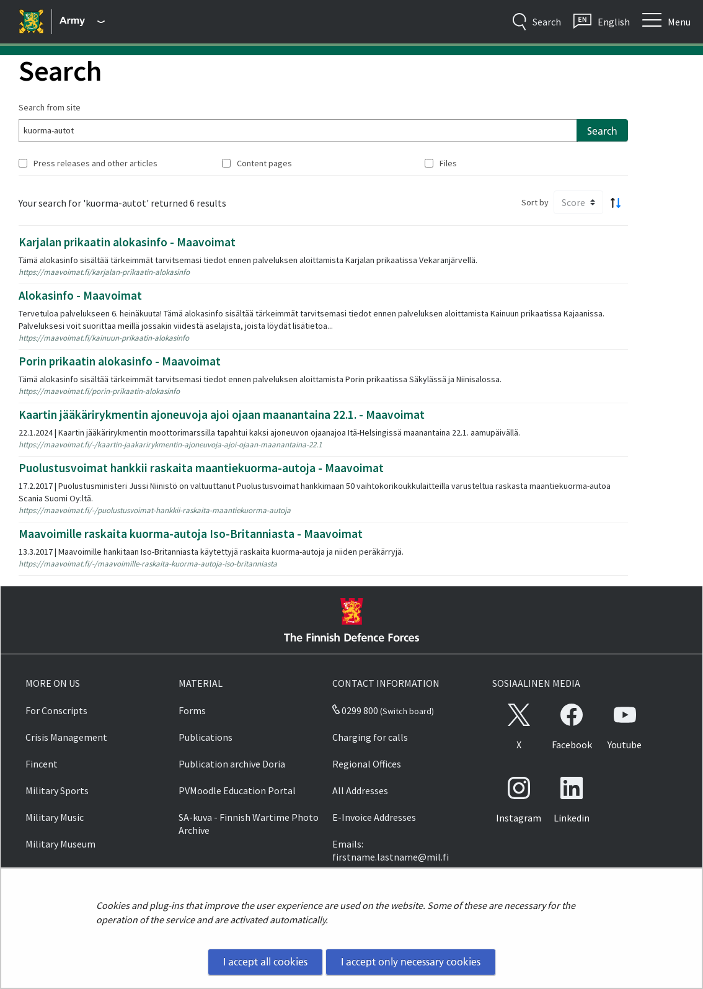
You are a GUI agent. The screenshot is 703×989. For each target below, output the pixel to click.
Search (602, 131)
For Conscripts (56, 710)
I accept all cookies (265, 961)
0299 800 (355, 710)
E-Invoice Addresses (374, 817)
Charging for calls (370, 737)
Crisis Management (66, 737)
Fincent (41, 764)
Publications (205, 737)
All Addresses (360, 790)
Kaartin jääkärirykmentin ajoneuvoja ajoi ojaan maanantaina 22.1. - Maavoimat (222, 414)
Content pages (264, 163)
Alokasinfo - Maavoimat (80, 295)
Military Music (54, 817)
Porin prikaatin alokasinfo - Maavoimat (120, 361)
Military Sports (57, 790)
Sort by (535, 202)
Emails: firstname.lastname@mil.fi (390, 850)
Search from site (50, 107)
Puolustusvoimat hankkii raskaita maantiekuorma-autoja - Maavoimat (201, 467)
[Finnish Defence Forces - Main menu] (82, 21)
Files (448, 163)
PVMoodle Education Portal (237, 790)
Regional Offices (366, 764)
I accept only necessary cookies (410, 961)
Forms (192, 710)
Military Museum (60, 844)
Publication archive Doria (232, 764)
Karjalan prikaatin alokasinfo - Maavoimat (127, 242)
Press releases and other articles (95, 163)
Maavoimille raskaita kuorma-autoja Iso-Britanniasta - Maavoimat (191, 533)
